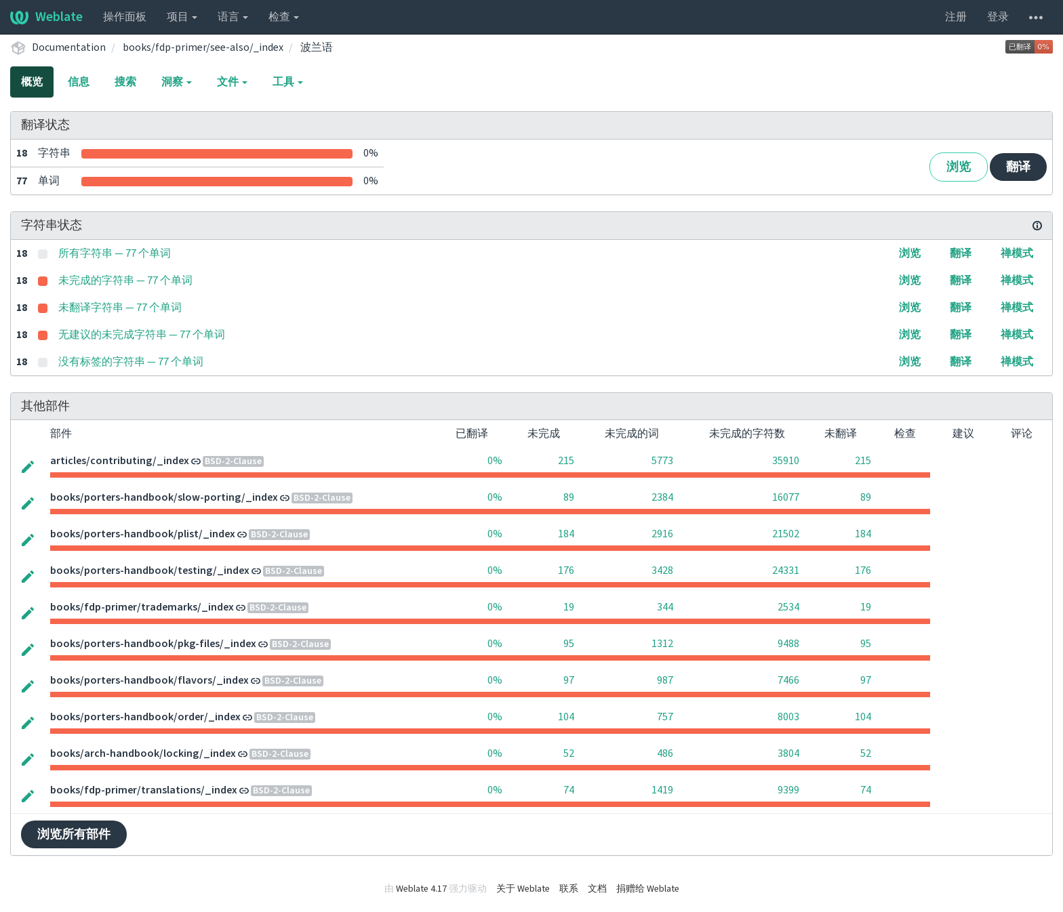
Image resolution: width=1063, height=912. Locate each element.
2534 (788, 607)
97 (568, 680)
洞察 (176, 82)
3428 (662, 570)
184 (566, 533)
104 (566, 716)
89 (568, 497)
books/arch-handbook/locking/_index (143, 753)
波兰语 (316, 47)
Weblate (46, 16)
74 (568, 790)
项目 (182, 16)
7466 (788, 680)
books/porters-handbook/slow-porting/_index (164, 497)
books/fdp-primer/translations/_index (143, 790)
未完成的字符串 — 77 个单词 (125, 280)
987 (665, 680)
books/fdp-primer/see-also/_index (203, 47)
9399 (788, 790)
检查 (283, 16)
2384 (662, 497)
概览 (32, 82)
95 (568, 643)
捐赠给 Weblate (647, 889)
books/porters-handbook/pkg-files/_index (153, 643)
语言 (233, 16)
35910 (785, 460)
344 (665, 607)
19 (568, 607)
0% (494, 460)
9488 (788, 643)
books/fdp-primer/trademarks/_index (142, 607)
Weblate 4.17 (421, 889)
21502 (785, 533)
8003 (788, 716)
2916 (662, 533)
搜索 (125, 82)
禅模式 (1017, 253)
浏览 (958, 167)
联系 (568, 889)
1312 (662, 643)
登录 (998, 16)
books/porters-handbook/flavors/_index (149, 680)
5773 (662, 460)
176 (566, 570)
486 (665, 753)
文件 (232, 82)
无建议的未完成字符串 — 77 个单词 (141, 334)
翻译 (1018, 167)
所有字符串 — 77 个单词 (114, 253)
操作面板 (124, 16)
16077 (785, 497)
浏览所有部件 (74, 834)
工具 (288, 82)
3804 (788, 753)
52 (568, 753)
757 (665, 716)
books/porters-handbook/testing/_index (149, 570)
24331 (785, 570)
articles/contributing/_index (119, 460)
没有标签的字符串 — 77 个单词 (130, 361)
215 (566, 460)
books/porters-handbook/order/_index (145, 716)
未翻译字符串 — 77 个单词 (120, 307)
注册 (956, 16)
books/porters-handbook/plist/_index (142, 533)
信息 (78, 82)
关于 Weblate (523, 889)
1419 (662, 790)
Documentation (69, 47)
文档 (597, 889)
